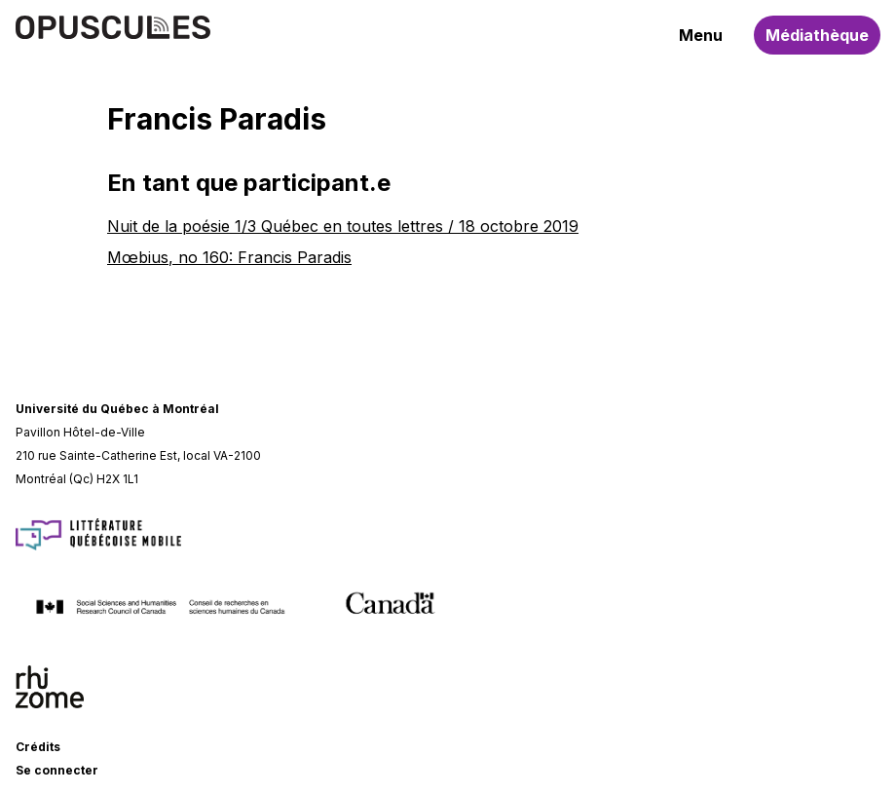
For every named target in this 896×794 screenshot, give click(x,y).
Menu (701, 35)
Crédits (38, 746)
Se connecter (57, 770)
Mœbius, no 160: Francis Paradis (229, 257)
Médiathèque (817, 35)
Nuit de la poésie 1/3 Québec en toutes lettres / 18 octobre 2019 (343, 226)
